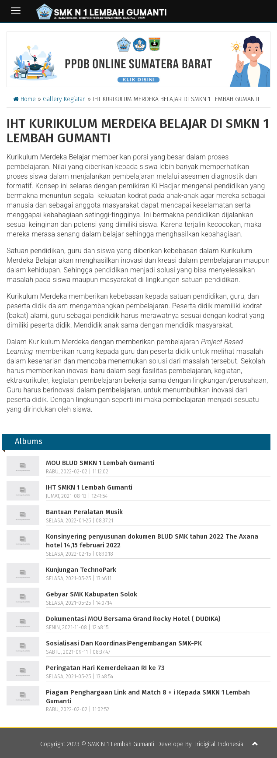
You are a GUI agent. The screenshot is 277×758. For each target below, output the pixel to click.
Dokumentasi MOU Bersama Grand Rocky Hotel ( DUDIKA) (133, 619)
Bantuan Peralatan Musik (84, 512)
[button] (255, 744)
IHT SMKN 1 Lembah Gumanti (89, 487)
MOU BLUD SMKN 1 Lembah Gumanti (100, 463)
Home (24, 99)
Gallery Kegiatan (64, 99)
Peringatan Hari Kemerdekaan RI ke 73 (105, 668)
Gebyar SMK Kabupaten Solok (91, 594)
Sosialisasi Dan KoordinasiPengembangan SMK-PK (124, 643)
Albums (28, 441)
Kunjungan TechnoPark (81, 570)
